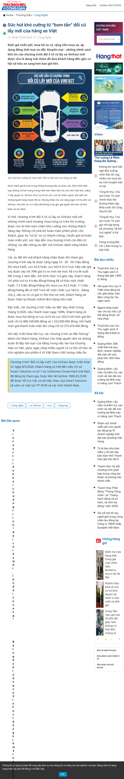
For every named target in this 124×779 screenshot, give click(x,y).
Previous (98, 639)
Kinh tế (25, 698)
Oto (50, 405)
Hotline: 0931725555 (110, 5)
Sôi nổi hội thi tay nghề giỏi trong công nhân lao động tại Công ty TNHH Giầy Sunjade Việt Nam (110, 520)
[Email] (19, 726)
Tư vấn (51, 703)
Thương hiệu (24, 15)
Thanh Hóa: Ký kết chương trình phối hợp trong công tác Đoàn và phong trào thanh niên (110, 474)
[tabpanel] (18, 451)
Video (98, 134)
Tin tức (13, 698)
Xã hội (98, 393)
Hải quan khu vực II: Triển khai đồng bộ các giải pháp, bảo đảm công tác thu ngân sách (110, 293)
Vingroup (63, 405)
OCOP (111, 698)
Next (119, 639)
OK (62, 774)
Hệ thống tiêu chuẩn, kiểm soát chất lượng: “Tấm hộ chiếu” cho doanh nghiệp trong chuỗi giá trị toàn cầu (59, 495)
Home (8, 15)
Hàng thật (91, 5)
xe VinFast (35, 405)
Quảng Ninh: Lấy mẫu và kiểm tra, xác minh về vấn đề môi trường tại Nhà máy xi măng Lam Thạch (110, 376)
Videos (73, 703)
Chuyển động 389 (62, 698)
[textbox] (109, 39)
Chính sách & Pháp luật (91, 698)
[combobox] (108, 39)
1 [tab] (106, 639)
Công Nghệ (41, 15)
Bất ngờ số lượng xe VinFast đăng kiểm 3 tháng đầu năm (77, 451)
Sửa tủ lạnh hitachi (106, 650)
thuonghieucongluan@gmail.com (58, 731)
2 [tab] (111, 639)
